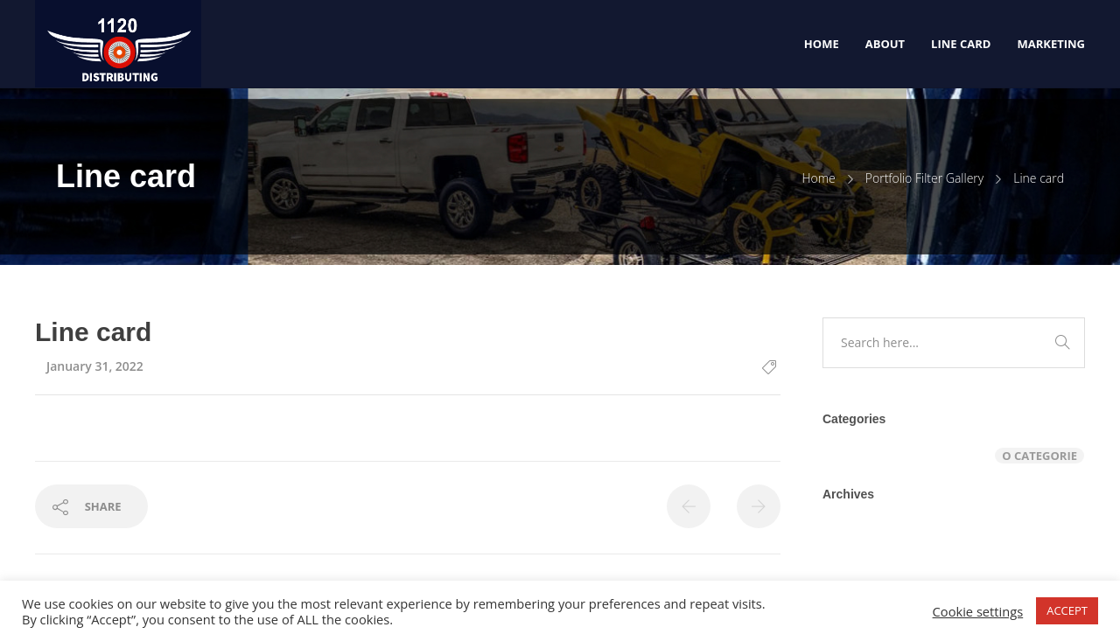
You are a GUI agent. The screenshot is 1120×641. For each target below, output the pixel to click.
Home (821, 44)
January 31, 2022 (95, 366)
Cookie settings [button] (978, 611)
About (885, 44)
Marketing (1051, 44)
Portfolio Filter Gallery (924, 178)
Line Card (960, 44)
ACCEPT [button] (1067, 610)
